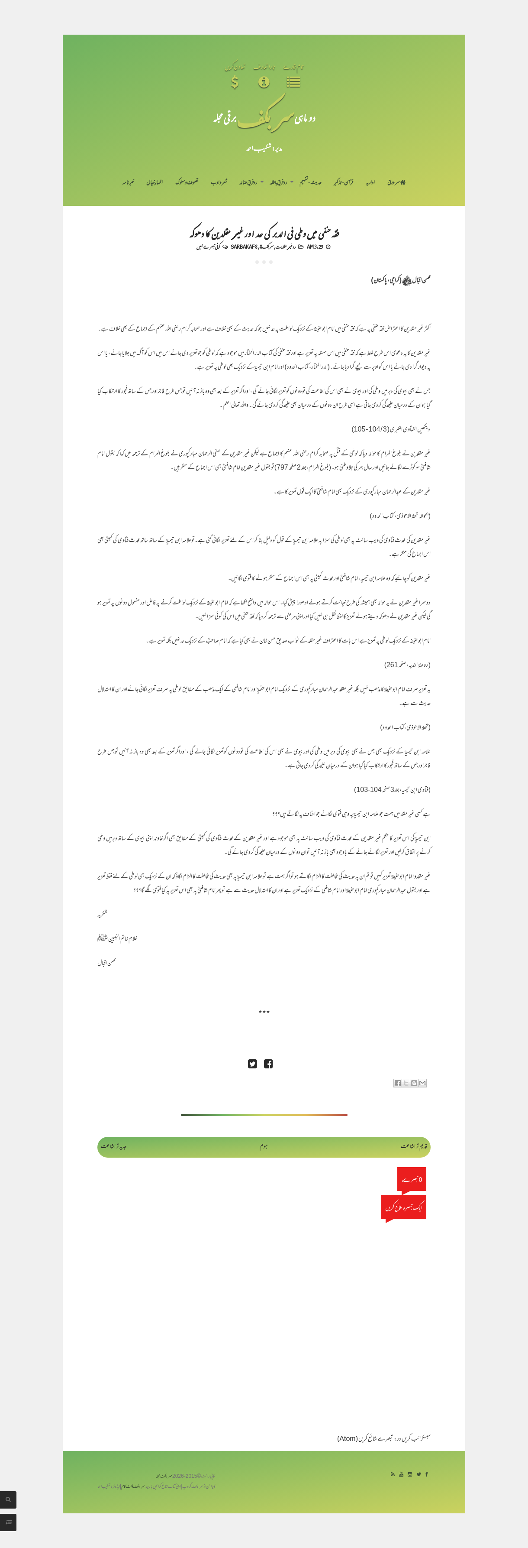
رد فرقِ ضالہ (248, 183)
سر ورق (396, 183)
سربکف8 (267, 246)
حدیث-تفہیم (310, 183)
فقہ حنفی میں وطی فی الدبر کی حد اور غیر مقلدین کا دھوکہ (264, 233)
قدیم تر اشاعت (414, 1147)
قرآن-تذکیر (343, 183)
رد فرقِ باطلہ (278, 183)
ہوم (264, 1147)
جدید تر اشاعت (113, 1147)
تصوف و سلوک (186, 183)
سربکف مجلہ (164, 1476)
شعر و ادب (219, 183)
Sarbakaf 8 (244, 246)
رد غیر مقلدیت (286, 246)
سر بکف (265, 118)
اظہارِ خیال (154, 183)
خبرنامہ (128, 183)
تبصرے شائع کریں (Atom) (365, 1439)
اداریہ (370, 183)
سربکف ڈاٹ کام (133, 1487)
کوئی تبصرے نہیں (208, 246)
